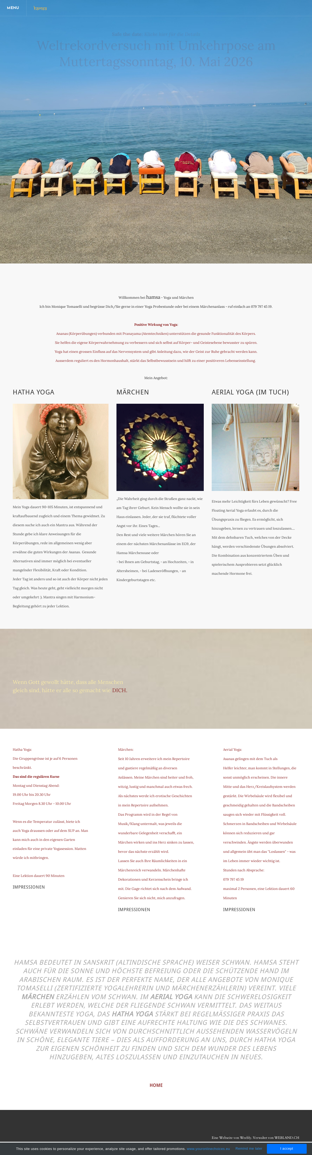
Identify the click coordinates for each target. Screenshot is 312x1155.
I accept (286, 1148)
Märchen (132, 392)
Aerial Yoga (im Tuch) (250, 392)
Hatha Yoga (33, 392)
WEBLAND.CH (286, 1137)
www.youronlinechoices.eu (208, 1149)
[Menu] (13, 8)
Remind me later (249, 1148)
